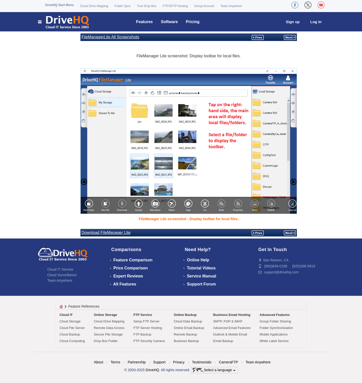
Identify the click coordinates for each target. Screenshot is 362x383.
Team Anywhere (231, 6)
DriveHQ (152, 370)
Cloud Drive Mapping (94, 6)
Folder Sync (122, 6)
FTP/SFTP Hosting (175, 6)
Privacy (179, 362)
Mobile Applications (274, 334)
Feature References (84, 306)
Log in (316, 22)
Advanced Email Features (232, 328)
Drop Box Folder (106, 341)
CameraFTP (228, 362)
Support (159, 362)
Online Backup (185, 315)
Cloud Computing (72, 341)
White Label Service (274, 341)
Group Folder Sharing (275, 321)
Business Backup (186, 341)
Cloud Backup (70, 334)
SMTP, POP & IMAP (228, 321)
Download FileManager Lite (105, 232)
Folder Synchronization (276, 328)
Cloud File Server (72, 328)
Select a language (214, 370)
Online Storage (105, 315)
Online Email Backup (189, 328)
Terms (115, 362)
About (98, 362)
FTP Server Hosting (147, 328)
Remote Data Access (109, 328)
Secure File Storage (108, 334)
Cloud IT (66, 315)
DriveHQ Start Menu (59, 5)
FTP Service (142, 315)
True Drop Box (146, 6)
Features (144, 22)
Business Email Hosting (231, 315)
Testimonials (201, 362)
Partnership (137, 362)
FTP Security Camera (149, 341)
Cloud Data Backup (188, 321)
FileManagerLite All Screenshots (110, 37)
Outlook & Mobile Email (230, 334)
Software (169, 22)
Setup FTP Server (146, 321)
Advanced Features (275, 315)
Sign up (293, 22)
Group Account (204, 6)
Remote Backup (185, 334)
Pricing (192, 22)
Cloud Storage (70, 321)
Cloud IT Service (60, 269)
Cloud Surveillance (62, 275)
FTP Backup (142, 334)
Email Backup (223, 341)
